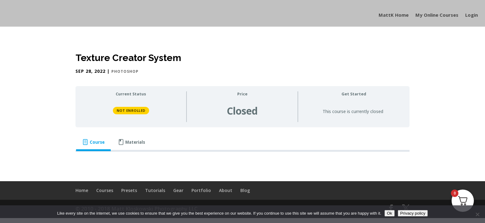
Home (81, 190)
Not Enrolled (131, 110)
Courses (104, 190)
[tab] (93, 142)
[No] (477, 214)
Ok (389, 213)
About (225, 190)
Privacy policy (412, 213)
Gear (178, 190)
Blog (245, 190)
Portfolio (201, 190)
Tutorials (155, 190)
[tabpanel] (242, 162)
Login (471, 15)
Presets (129, 190)
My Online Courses (436, 15)
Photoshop (125, 71)
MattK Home (394, 15)
